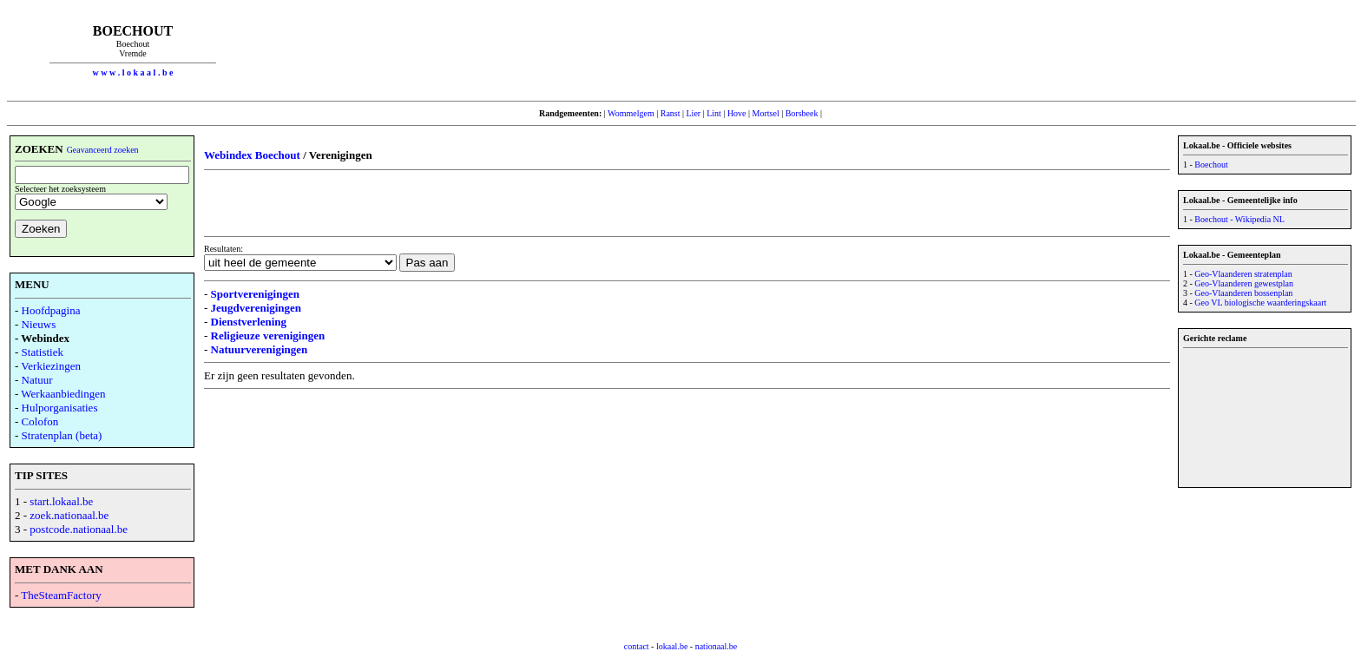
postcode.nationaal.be (79, 529)
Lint (714, 113)
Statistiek (42, 352)
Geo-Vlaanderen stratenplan (1243, 274)
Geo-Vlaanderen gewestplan (1243, 283)
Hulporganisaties (60, 407)
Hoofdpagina (51, 310)
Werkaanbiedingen (63, 393)
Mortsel (766, 113)
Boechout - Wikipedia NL (1239, 219)
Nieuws (39, 324)
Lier (694, 113)
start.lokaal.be (61, 501)
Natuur (37, 379)
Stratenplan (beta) (62, 435)
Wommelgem (631, 113)
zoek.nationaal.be (69, 515)
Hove (736, 113)
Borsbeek (802, 113)
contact (636, 646)
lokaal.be (671, 646)
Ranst (670, 113)
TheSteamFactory (61, 595)
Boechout (1210, 164)
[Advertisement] (806, 50)
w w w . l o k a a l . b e (133, 72)
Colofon (40, 421)
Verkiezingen (51, 365)
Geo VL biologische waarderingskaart (1260, 302)
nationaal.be (716, 646)
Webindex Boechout (252, 154)
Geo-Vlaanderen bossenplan (1243, 293)
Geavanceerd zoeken (103, 150)
